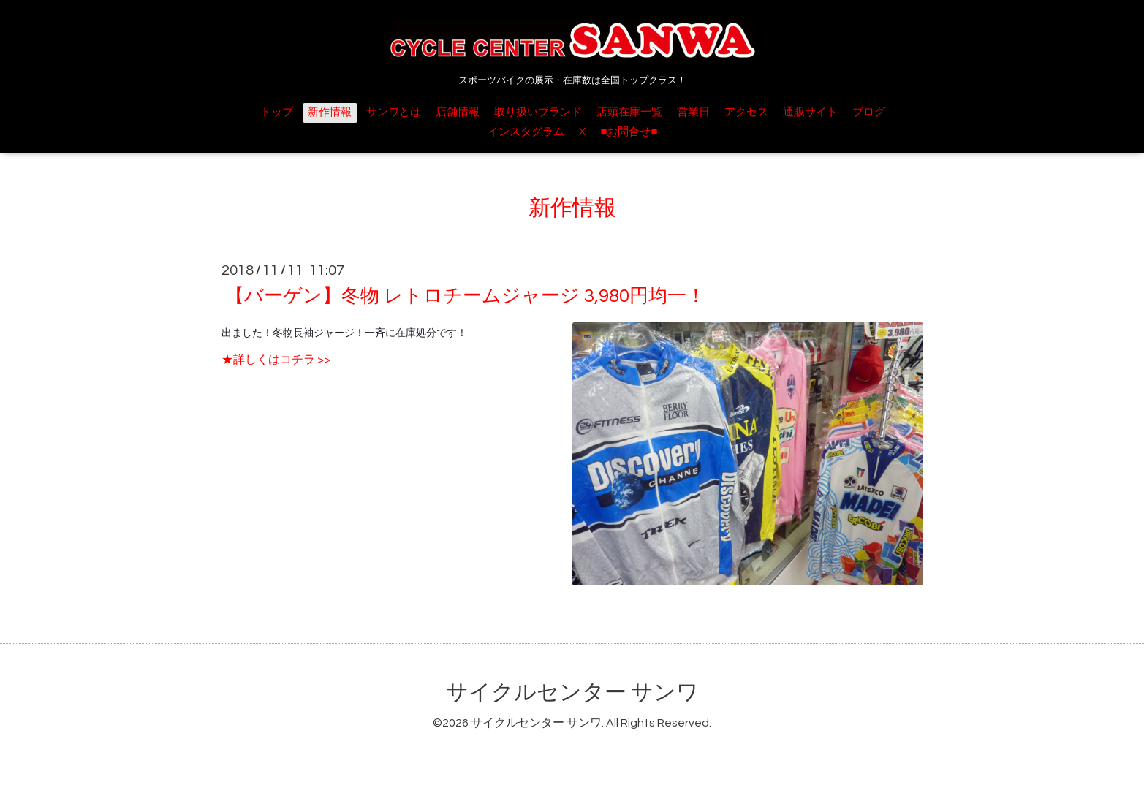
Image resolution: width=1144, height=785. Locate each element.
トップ (276, 112)
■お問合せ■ (628, 131)
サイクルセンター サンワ (572, 692)
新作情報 (330, 112)
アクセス (746, 112)
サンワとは (393, 112)
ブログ (868, 112)
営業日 (693, 112)
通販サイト (810, 112)
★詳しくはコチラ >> (275, 359)
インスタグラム (526, 131)
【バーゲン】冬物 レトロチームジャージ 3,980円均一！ (465, 296)
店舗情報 (458, 112)
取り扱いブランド (538, 112)
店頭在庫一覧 (629, 112)
